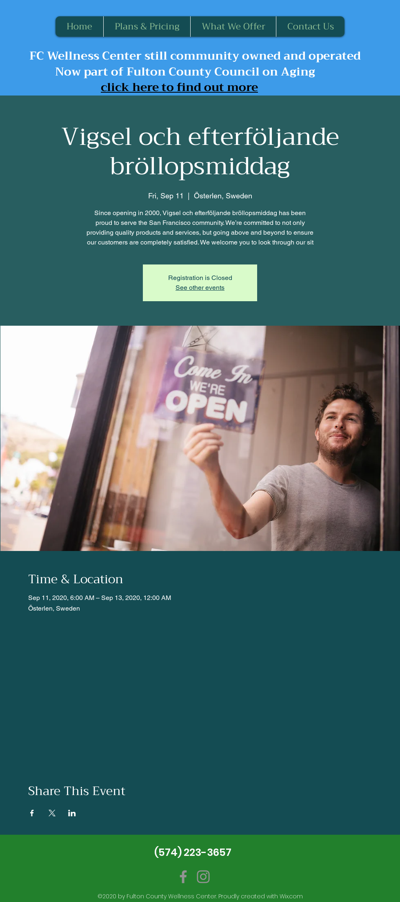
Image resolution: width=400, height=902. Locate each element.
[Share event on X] (52, 813)
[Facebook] (183, 876)
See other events (200, 287)
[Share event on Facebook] (32, 813)
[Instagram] (203, 876)
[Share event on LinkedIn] (72, 813)
